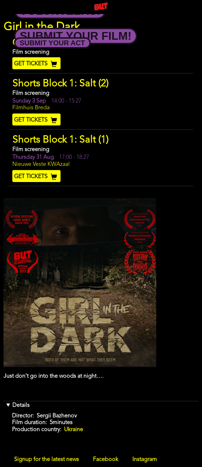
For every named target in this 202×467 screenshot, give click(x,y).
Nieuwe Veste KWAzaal (41, 164)
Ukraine (73, 430)
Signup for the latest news (46, 459)
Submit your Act (52, 43)
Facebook (105, 459)
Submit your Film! (76, 36)
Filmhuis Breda (31, 108)
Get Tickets (36, 64)
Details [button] (21, 405)
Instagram (144, 459)
